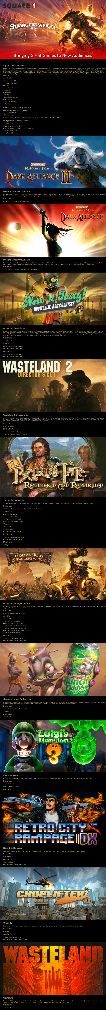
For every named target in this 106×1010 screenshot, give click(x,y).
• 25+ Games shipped (9, 112)
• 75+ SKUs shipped (9, 115)
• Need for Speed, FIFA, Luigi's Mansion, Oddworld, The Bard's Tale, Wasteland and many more (31, 117)
